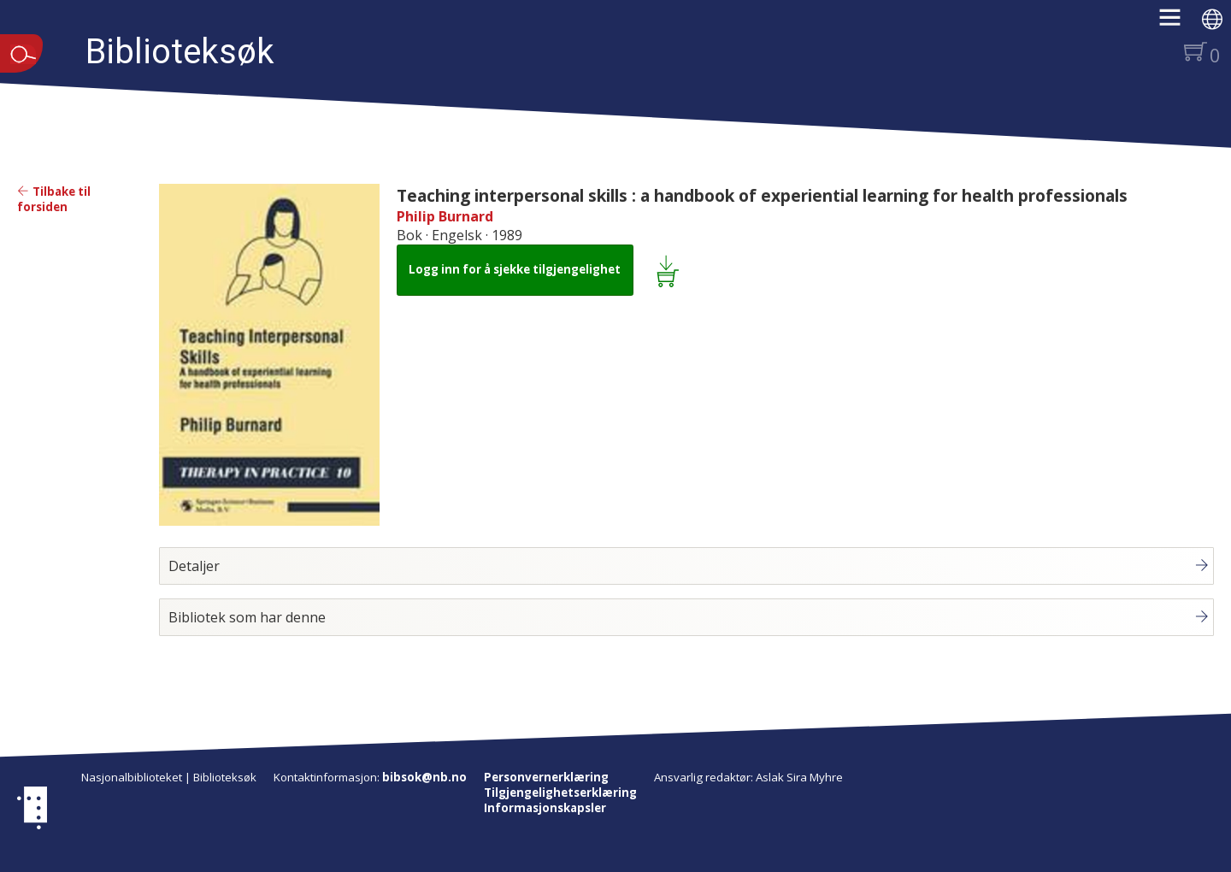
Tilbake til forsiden (54, 199)
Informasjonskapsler (545, 808)
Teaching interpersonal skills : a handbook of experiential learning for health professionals (762, 195)
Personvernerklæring (546, 777)
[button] (1178, 23)
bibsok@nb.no (424, 777)
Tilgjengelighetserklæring (560, 792)
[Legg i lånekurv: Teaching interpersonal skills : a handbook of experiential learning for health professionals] (670, 270)
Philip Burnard (445, 216)
